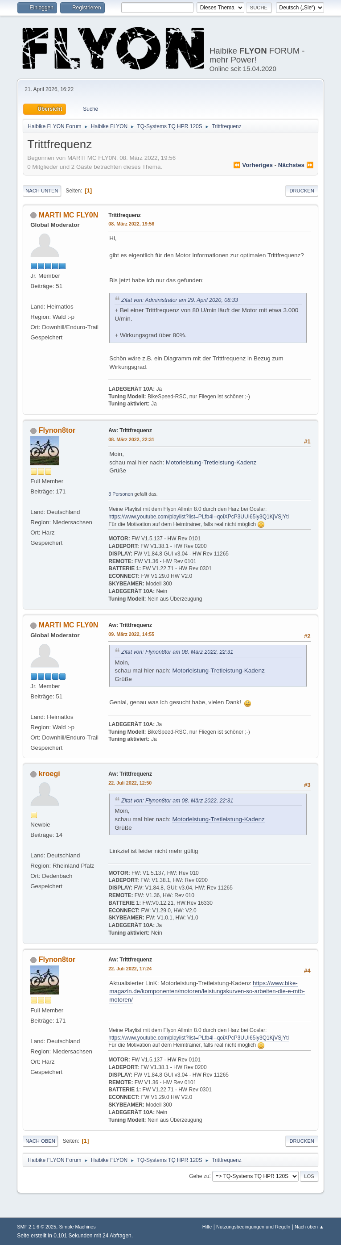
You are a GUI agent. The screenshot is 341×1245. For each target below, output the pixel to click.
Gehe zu (199, 1176)
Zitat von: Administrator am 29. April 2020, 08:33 (179, 300)
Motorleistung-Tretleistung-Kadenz (211, 462)
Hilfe (207, 1226)
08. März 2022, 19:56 (131, 223)
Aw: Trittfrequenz (130, 430)
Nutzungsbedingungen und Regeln (253, 1226)
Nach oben (40, 1141)
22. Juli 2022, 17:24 (130, 968)
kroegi (49, 773)
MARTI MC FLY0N (69, 215)
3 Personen (120, 494)
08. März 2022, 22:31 (131, 439)
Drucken (301, 190)
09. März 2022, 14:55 (131, 634)
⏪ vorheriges (253, 165)
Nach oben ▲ (309, 1226)
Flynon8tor (57, 430)
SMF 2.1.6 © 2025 (36, 1226)
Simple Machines (77, 1226)
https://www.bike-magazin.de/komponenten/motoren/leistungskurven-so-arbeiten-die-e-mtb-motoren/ (207, 991)
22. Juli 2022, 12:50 (130, 782)
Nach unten (41, 190)
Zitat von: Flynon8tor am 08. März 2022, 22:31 (177, 652)
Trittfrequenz (124, 215)
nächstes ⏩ (296, 165)
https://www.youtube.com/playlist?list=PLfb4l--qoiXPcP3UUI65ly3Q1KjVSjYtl (198, 517)
